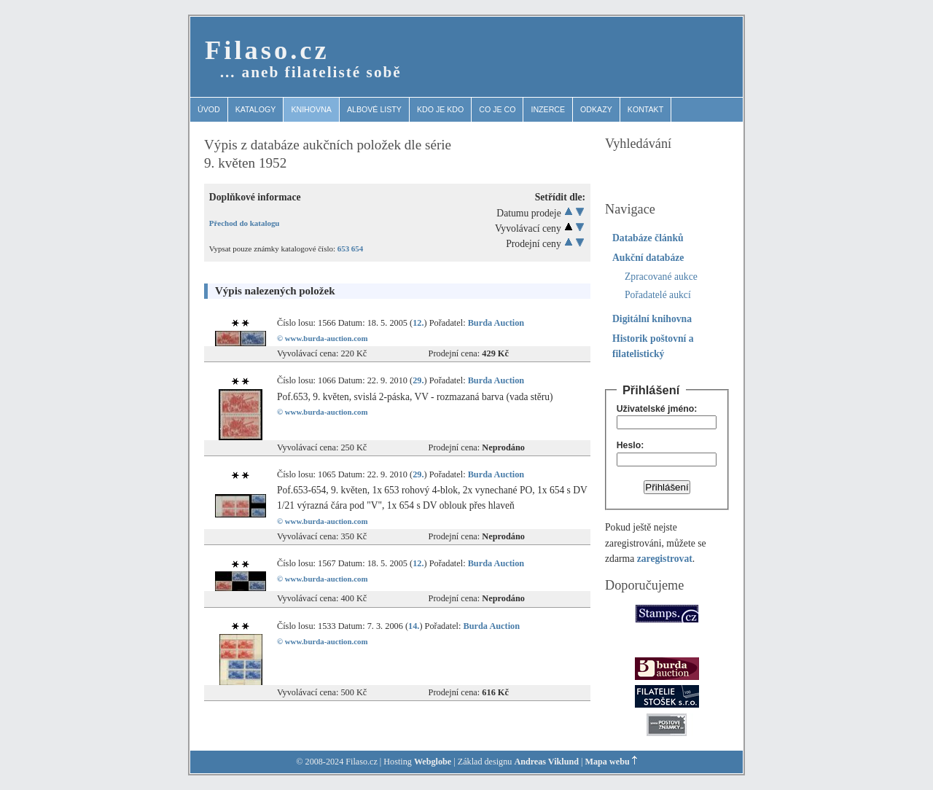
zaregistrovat (664, 558)
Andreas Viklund (546, 761)
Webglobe (432, 761)
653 (343, 248)
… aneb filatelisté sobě (310, 72)
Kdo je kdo (440, 109)
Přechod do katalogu (244, 223)
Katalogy (255, 109)
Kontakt (645, 109)
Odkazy (596, 109)
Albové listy (374, 109)
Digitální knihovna (652, 318)
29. (418, 380)
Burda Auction (496, 323)
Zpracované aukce (661, 276)
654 (357, 248)
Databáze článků (648, 237)
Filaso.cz (267, 50)
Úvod (209, 109)
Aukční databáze (648, 257)
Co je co (497, 109)
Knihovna (311, 109)
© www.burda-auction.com (322, 338)
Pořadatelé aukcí (658, 294)
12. (418, 323)
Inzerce (548, 109)
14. (413, 626)
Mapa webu (607, 761)
